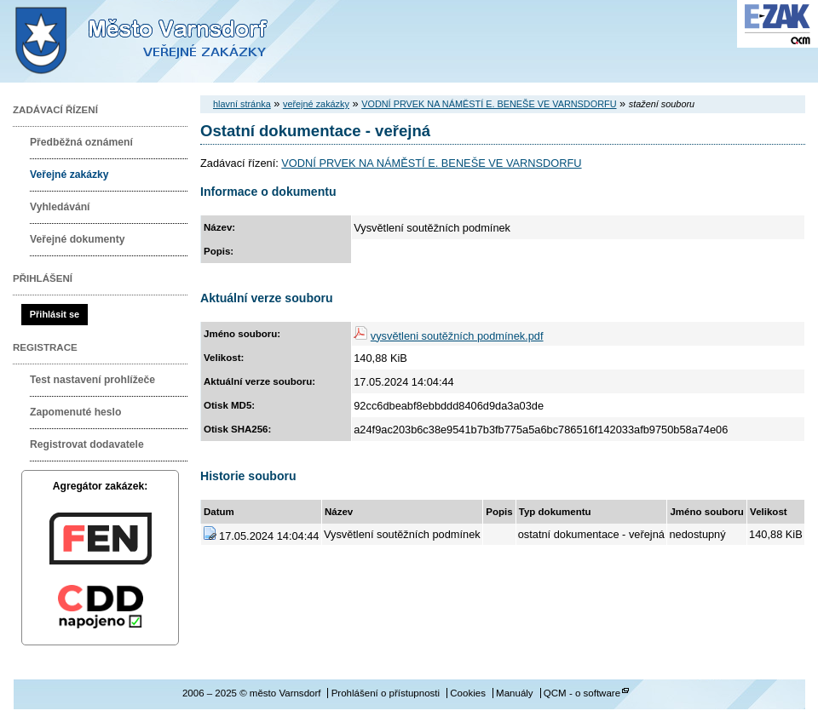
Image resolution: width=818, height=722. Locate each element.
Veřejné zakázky (69, 174)
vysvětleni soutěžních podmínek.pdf (457, 335)
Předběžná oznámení (81, 142)
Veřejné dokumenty (77, 239)
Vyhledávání (60, 207)
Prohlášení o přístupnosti (385, 693)
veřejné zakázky (316, 104)
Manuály (514, 693)
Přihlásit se (54, 314)
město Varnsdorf (170, 41)
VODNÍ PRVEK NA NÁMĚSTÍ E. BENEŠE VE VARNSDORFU (488, 104)
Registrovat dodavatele (87, 444)
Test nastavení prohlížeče (92, 380)
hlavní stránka (242, 104)
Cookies (468, 693)
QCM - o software (582, 693)
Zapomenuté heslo (75, 412)
